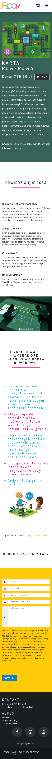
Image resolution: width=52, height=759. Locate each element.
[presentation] (23, 667)
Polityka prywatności (26, 743)
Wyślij (9, 678)
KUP (42, 77)
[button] (4, 313)
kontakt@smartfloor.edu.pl (20, 707)
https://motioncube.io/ (37, 535)
